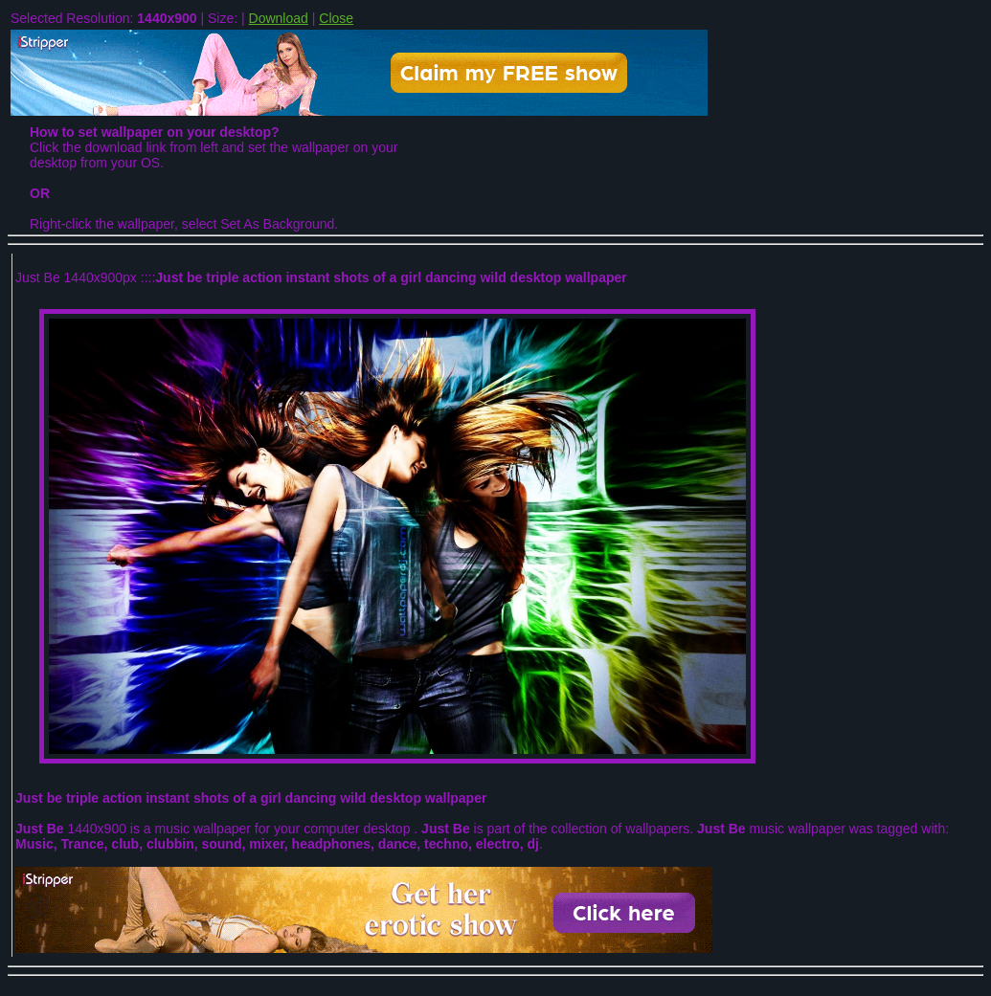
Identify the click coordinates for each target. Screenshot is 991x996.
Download (278, 18)
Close (336, 18)
